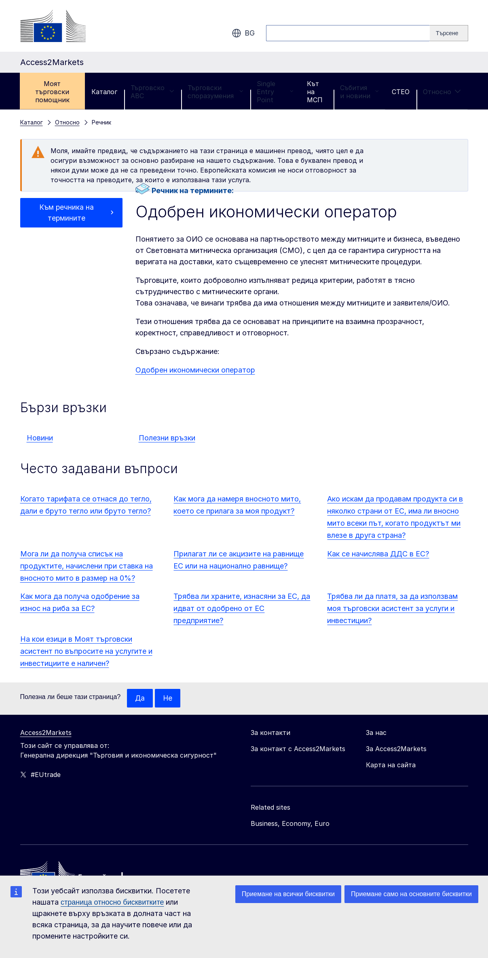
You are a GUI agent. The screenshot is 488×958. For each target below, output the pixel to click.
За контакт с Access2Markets (298, 749)
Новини (40, 438)
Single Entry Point (275, 92)
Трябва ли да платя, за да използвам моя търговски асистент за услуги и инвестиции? (392, 608)
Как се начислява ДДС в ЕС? (378, 554)
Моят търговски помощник (52, 92)
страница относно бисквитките (112, 902)
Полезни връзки (167, 438)
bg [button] (243, 33)
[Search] (449, 33)
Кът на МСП (315, 92)
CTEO (401, 92)
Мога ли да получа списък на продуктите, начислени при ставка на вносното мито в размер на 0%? (86, 566)
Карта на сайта (391, 765)
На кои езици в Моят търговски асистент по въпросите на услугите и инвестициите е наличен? (86, 651)
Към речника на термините (66, 213)
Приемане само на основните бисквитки (411, 894)
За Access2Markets (396, 749)
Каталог (104, 92)
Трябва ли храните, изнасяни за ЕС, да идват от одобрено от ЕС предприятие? (241, 608)
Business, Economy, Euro (290, 824)
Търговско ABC (152, 92)
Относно (442, 92)
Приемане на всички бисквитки (288, 894)
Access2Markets (46, 733)
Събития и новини (359, 92)
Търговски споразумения (215, 92)
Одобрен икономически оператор (195, 370)
